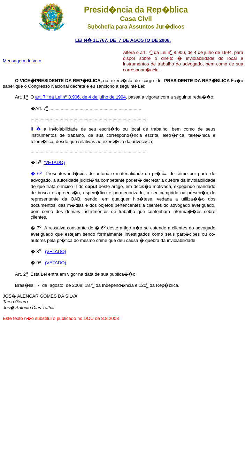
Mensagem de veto (22, 60)
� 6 (37, 173)
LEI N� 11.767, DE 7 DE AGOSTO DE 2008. (123, 40)
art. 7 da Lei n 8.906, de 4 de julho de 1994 (80, 97)
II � (36, 129)
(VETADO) (54, 162)
